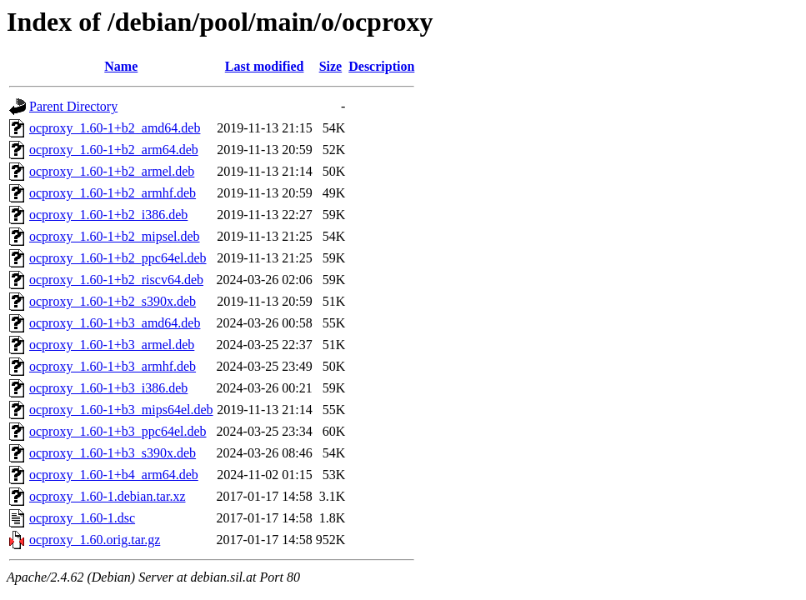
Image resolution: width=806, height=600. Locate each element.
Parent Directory (73, 106)
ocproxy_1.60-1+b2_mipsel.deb (114, 236)
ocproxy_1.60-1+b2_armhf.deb (112, 193)
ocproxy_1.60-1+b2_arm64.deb (113, 149)
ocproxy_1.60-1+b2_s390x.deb (112, 301)
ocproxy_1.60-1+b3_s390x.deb (112, 453)
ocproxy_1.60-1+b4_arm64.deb (113, 475)
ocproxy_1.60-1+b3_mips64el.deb (121, 409)
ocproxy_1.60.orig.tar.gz (94, 539)
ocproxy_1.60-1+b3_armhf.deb (112, 366)
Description (381, 66)
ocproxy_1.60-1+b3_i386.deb (108, 388)
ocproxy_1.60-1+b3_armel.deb (111, 345)
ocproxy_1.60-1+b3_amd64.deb (114, 323)
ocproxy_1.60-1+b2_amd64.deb (114, 128)
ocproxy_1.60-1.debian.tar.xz (107, 496)
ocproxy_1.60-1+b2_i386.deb (108, 215)
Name (121, 66)
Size (331, 66)
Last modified (264, 66)
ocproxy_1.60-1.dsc (82, 518)
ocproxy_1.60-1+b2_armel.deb (111, 171)
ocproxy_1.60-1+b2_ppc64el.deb (118, 258)
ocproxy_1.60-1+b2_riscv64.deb (116, 279)
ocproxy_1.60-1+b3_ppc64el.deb (118, 431)
